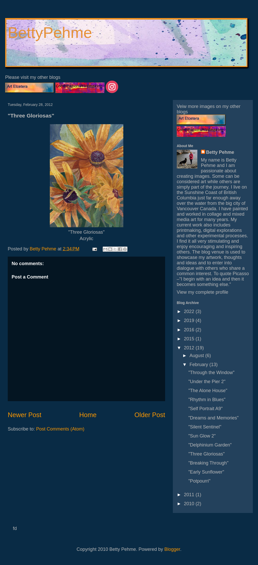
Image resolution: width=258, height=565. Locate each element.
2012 (190, 347)
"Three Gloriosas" (206, 454)
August (197, 355)
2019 (190, 320)
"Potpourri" (199, 481)
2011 (190, 494)
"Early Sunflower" (206, 472)
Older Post (149, 414)
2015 (190, 338)
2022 (190, 311)
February (199, 364)
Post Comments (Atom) (60, 429)
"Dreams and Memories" (213, 417)
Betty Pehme (220, 152)
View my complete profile (202, 292)
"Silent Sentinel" (204, 426)
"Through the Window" (211, 372)
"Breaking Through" (208, 463)
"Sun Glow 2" (202, 435)
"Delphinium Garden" (210, 445)
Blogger (172, 549)
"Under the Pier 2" (206, 381)
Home (87, 414)
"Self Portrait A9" (205, 408)
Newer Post (24, 414)
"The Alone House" (207, 390)
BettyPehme (50, 32)
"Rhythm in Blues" (206, 399)
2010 (190, 503)
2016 (190, 329)
